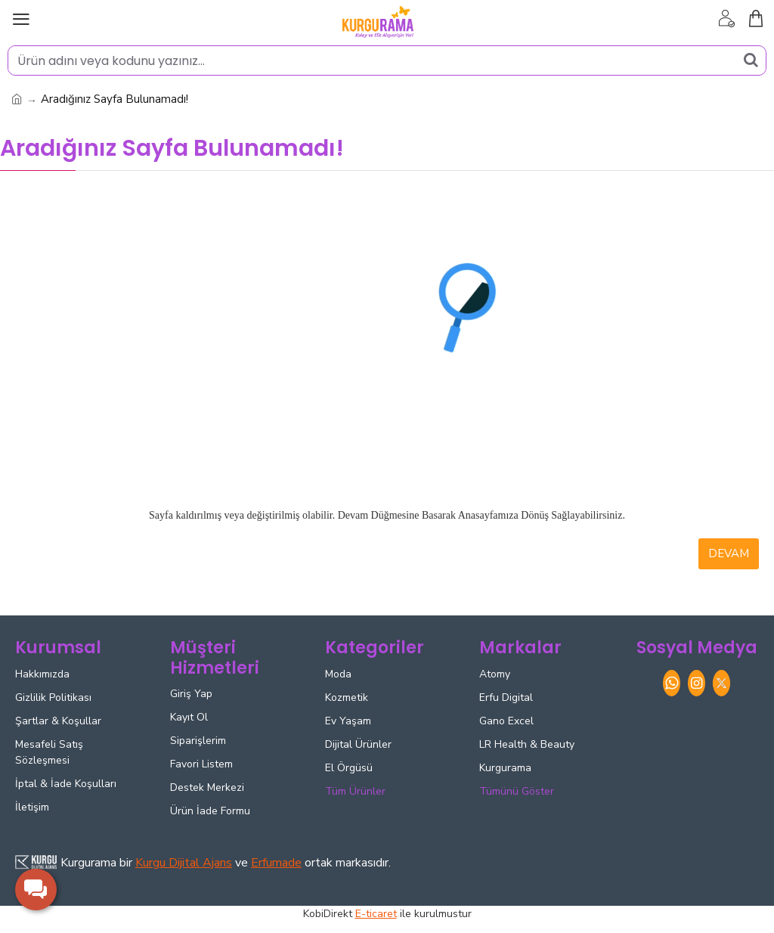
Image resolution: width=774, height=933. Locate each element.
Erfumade (276, 862)
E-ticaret (376, 914)
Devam (728, 553)
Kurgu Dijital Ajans (183, 862)
